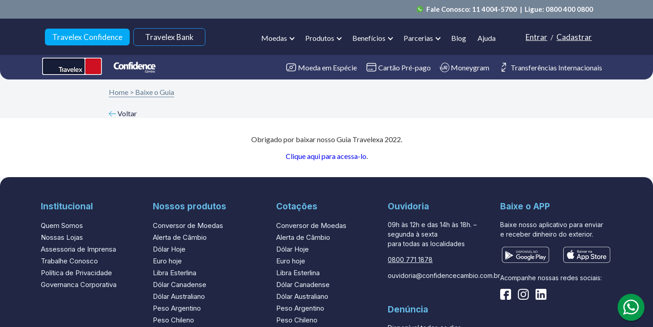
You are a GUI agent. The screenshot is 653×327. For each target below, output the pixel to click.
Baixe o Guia (154, 92)
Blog (458, 38)
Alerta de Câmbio (180, 237)
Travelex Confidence (87, 37)
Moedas (274, 38)
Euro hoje (167, 261)
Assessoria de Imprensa (78, 249)
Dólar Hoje (169, 249)
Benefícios (368, 38)
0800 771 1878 (410, 259)
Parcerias (418, 38)
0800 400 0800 (569, 9)
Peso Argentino (177, 308)
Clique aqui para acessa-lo (326, 156)
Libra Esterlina (174, 272)
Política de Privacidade (76, 272)
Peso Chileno (173, 320)
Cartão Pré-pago (398, 67)
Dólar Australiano (179, 296)
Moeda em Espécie (321, 67)
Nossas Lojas (62, 237)
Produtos (319, 38)
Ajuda (487, 38)
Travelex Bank (169, 37)
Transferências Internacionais (550, 67)
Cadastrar (574, 37)
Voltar (123, 113)
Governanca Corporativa (79, 284)
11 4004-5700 (495, 9)
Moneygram (464, 67)
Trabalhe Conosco (69, 261)
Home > (121, 92)
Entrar (536, 37)
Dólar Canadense (179, 284)
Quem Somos (62, 225)
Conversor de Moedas (188, 225)
